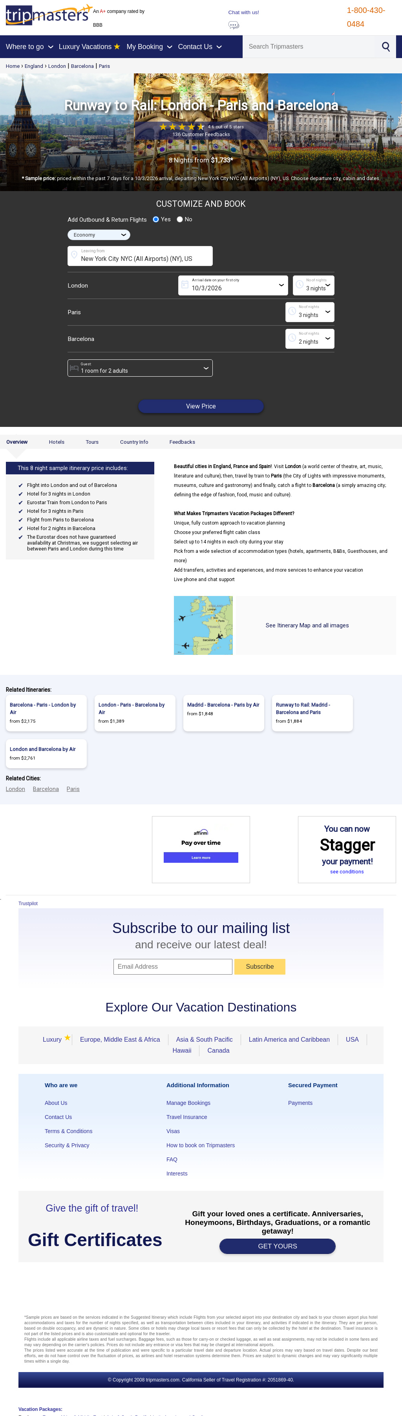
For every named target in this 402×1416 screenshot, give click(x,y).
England (34, 66)
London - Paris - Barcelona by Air (131, 708)
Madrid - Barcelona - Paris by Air (223, 705)
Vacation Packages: (40, 1409)
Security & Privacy (67, 1145)
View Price (201, 406)
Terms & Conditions (68, 1131)
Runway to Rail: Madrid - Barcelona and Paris (303, 708)
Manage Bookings (188, 1103)
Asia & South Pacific (204, 1039)
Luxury (53, 1039)
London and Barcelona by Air (42, 749)
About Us (56, 1103)
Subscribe (260, 966)
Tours (92, 442)
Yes (162, 219)
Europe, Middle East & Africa (120, 1039)
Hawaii (181, 1050)
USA (352, 1039)
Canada (218, 1050)
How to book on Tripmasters (200, 1145)
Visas (173, 1131)
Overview (16, 442)
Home (13, 66)
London (57, 66)
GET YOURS (278, 1246)
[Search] (309, 47)
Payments (300, 1103)
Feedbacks (182, 442)
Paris (104, 66)
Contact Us (58, 1117)
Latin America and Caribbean (289, 1039)
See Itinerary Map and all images (307, 625)
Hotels (56, 442)
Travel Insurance (186, 1117)
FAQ (171, 1159)
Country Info (134, 442)
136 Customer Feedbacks (201, 134)
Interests (177, 1173)
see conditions (347, 872)
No (184, 219)
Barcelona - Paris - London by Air (43, 708)
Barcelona (82, 66)
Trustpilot (28, 903)
